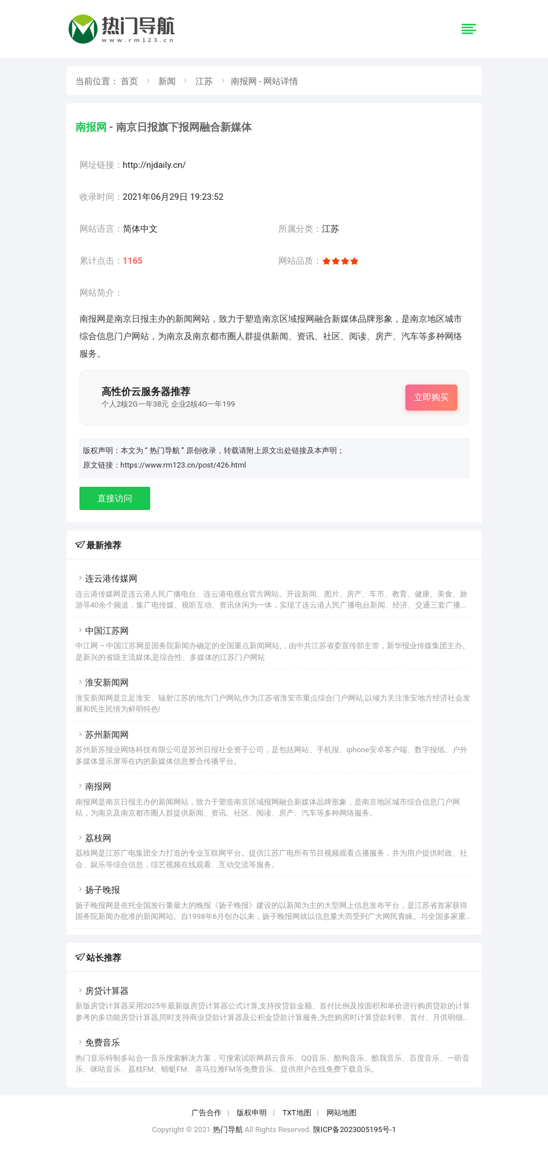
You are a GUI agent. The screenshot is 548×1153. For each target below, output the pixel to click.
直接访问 (114, 498)
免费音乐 (97, 1042)
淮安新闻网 (102, 682)
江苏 (204, 81)
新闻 (167, 81)
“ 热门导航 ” (165, 450)
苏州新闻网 (102, 735)
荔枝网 (93, 838)
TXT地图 (296, 1112)
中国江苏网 (102, 631)
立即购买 (431, 397)
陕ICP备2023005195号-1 (354, 1129)
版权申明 (252, 1112)
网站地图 (341, 1112)
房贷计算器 (102, 991)
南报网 (93, 786)
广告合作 (206, 1112)
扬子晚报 (97, 890)
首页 (129, 81)
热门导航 (228, 1129)
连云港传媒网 (106, 578)
